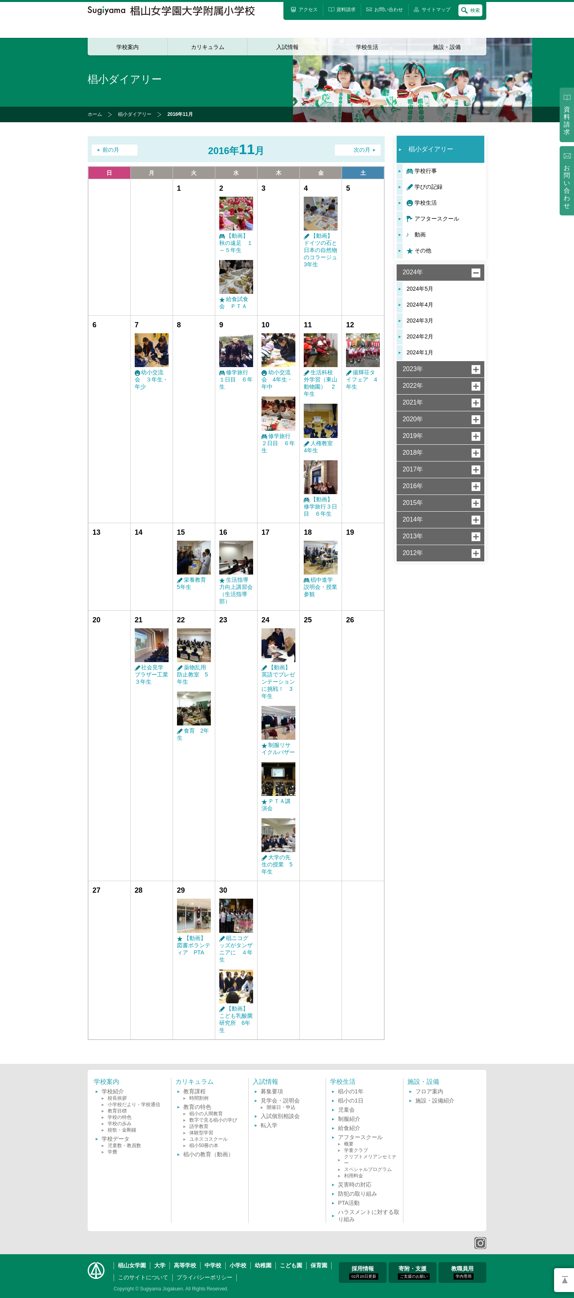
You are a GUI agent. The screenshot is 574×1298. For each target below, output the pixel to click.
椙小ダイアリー (134, 114)
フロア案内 (429, 1091)
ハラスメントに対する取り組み (368, 1215)
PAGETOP (564, 1280)
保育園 (319, 1265)
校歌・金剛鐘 (122, 1130)
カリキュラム (207, 47)
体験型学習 (201, 1133)
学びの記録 (428, 187)
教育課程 (194, 1091)
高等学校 (185, 1265)
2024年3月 (420, 320)
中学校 (212, 1265)
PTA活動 (349, 1203)
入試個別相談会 (280, 1116)
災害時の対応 (355, 1184)
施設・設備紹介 (434, 1100)
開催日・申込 (281, 1107)
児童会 (346, 1109)
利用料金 (353, 1176)
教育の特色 (197, 1107)
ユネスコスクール (208, 1139)
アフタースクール (437, 218)
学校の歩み (120, 1123)
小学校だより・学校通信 (134, 1104)
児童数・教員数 (124, 1145)
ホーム (95, 114)
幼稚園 (263, 1265)
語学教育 (198, 1126)
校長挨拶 (117, 1098)
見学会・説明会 (280, 1100)
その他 (423, 250)
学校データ (116, 1139)
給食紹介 (349, 1128)
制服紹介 (349, 1119)
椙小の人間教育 (206, 1113)
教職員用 (462, 1272)
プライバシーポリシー (204, 1277)
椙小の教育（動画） (208, 1154)
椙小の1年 (351, 1091)
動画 (420, 234)
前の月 (110, 150)
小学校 (238, 1265)
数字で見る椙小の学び (213, 1120)
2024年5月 (420, 288)
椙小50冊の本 (203, 1145)
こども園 (291, 1265)
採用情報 (363, 1272)
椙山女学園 (132, 1265)
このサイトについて (143, 1277)
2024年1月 (420, 352)
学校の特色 (120, 1117)
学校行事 (426, 171)
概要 (349, 1144)
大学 (159, 1265)
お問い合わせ (567, 186)
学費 (112, 1152)
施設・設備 (447, 47)
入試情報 (287, 47)
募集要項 (272, 1091)
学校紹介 (113, 1091)
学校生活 (367, 47)
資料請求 (567, 120)
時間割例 (198, 1098)
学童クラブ (356, 1150)
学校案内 (127, 47)
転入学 (269, 1125)
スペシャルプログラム (368, 1169)
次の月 (362, 150)
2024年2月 (420, 336)
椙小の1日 (351, 1100)
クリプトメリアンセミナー (370, 1160)
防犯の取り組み (357, 1193)
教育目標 (117, 1111)
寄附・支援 (414, 1272)
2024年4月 (420, 304)
